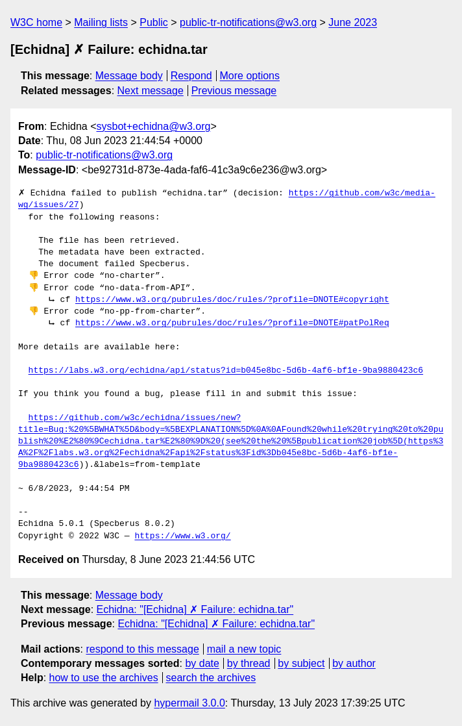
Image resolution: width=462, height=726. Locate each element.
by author (354, 663)
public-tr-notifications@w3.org (248, 22)
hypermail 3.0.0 (189, 702)
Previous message (234, 90)
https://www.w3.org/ (182, 536)
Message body (129, 75)
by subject (301, 663)
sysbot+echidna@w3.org (154, 126)
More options (250, 75)
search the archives (211, 677)
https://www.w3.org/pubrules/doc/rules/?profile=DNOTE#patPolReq (232, 323)
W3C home (36, 22)
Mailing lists (101, 22)
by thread (249, 663)
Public (154, 22)
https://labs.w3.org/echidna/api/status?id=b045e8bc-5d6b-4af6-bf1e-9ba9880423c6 (226, 371)
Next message (150, 90)
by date (202, 663)
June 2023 (352, 22)
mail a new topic (244, 649)
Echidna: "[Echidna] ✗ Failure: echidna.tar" (195, 609)
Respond (191, 75)
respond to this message (142, 649)
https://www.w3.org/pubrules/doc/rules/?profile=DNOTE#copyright (232, 300)
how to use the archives (103, 677)
